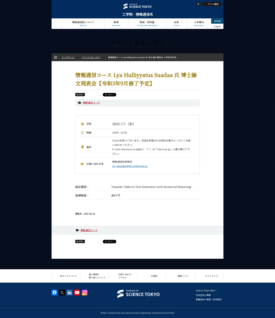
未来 (176, 23)
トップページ (57, 23)
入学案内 (199, 23)
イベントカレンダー (91, 57)
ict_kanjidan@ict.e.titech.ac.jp (129, 166)
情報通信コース (91, 102)
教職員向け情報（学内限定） (209, 299)
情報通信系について (83, 23)
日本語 (217, 20)
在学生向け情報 (203, 294)
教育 (116, 23)
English (217, 26)
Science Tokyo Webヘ (206, 290)
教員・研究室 (147, 23)
